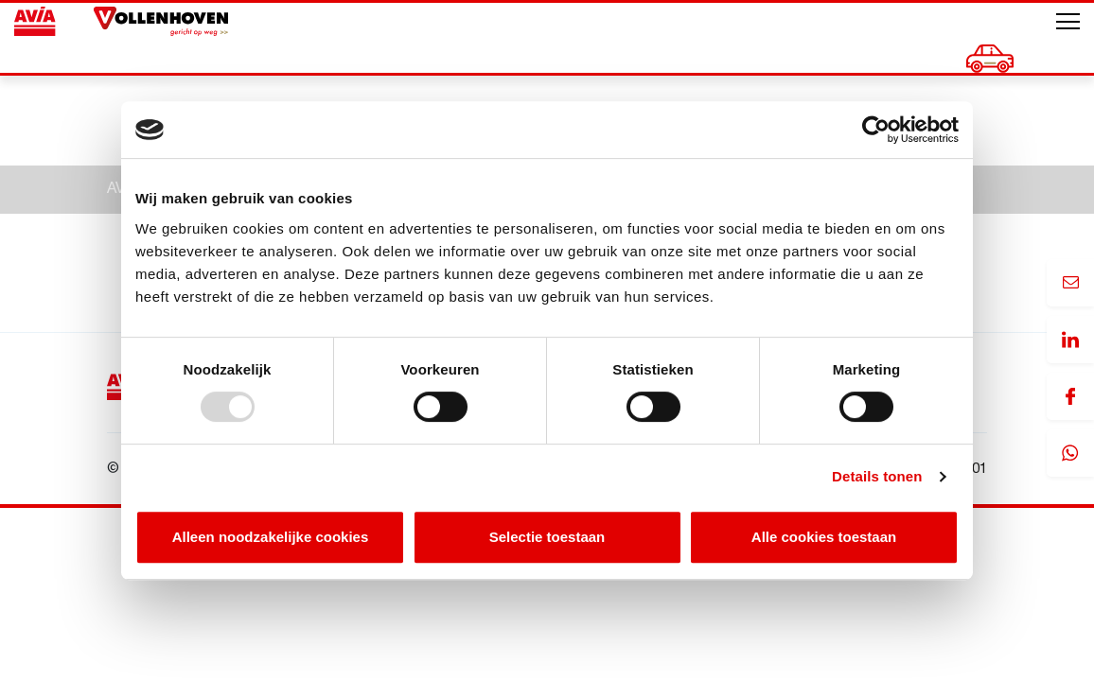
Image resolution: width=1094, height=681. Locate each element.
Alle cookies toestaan (823, 537)
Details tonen (877, 476)
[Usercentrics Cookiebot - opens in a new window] (876, 129)
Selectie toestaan (547, 537)
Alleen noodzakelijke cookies (270, 537)
